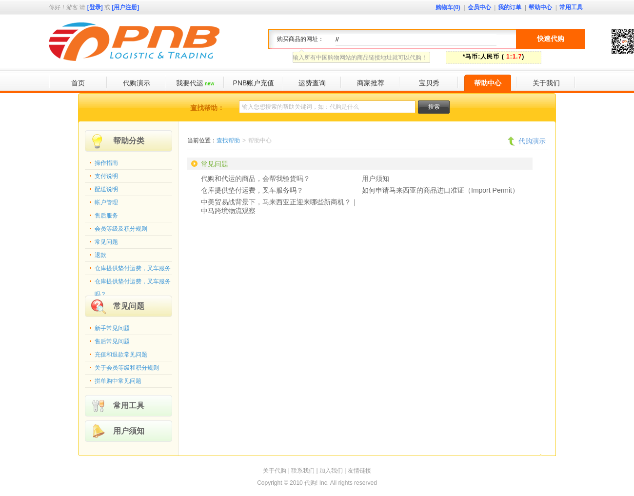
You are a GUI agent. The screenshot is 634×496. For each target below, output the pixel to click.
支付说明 (106, 176)
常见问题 (106, 241)
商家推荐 (370, 83)
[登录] (95, 7)
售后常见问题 (112, 341)
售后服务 (106, 215)
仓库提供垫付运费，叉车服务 (133, 268)
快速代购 (550, 38)
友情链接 (359, 470)
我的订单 (509, 7)
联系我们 (303, 470)
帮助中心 (540, 7)
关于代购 (274, 470)
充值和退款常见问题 (121, 354)
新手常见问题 (112, 328)
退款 (100, 255)
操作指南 (106, 162)
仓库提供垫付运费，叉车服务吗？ (133, 283)
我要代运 (195, 83)
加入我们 (331, 470)
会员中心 (479, 7)
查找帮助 (228, 140)
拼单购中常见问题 (118, 380)
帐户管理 (106, 202)
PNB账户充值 (254, 83)
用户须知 (128, 431)
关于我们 (546, 83)
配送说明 (106, 189)
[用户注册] (125, 7)
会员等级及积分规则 (121, 228)
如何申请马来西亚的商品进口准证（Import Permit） (440, 190)
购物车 (448, 7)
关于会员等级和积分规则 (127, 367)
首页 (78, 83)
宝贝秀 (429, 83)
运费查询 (312, 83)
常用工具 (571, 7)
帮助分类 (128, 141)
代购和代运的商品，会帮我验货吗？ (255, 178)
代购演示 (136, 83)
